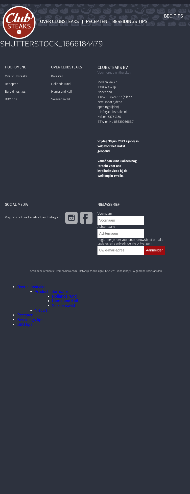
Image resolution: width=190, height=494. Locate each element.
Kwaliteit (57, 76)
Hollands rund (61, 84)
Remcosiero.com (66, 271)
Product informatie (51, 291)
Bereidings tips (129, 21)
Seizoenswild (60, 99)
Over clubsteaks (59, 21)
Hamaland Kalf (61, 91)
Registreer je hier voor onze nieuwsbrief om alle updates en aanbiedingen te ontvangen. (130, 241)
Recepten (96, 21)
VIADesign (96, 271)
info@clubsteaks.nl (113, 112)
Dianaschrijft (123, 271)
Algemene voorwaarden (147, 271)
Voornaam (104, 213)
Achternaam (106, 226)
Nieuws (41, 310)
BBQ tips (173, 16)
